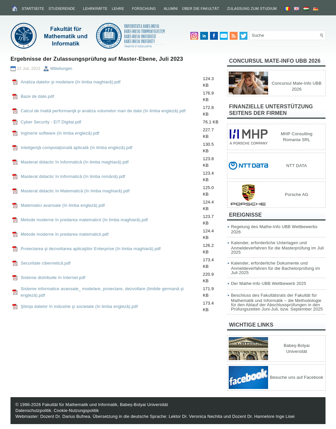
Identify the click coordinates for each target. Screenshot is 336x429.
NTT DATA (296, 165)
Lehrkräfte (95, 9)
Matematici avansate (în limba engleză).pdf (63, 205)
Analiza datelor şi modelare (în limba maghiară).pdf (70, 81)
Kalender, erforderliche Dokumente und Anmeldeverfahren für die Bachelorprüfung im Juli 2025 (275, 268)
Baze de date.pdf (37, 96)
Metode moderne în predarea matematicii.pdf (65, 234)
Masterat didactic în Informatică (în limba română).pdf (73, 176)
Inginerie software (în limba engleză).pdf (60, 133)
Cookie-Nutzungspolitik (76, 410)
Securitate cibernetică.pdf (46, 263)
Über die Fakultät (200, 9)
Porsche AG (296, 194)
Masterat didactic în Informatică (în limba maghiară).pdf (75, 162)
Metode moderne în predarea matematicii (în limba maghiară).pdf (84, 219)
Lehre (118, 9)
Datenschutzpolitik (33, 410)
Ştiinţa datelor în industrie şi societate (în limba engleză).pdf (79, 306)
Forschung (144, 9)
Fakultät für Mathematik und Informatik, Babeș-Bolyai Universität (105, 404)
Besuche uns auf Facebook (296, 377)
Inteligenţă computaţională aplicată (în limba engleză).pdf (76, 147)
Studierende (62, 9)
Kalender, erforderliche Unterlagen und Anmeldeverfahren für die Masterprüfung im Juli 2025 (277, 247)
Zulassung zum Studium (252, 9)
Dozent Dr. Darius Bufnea (65, 416)
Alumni (171, 9)
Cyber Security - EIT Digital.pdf (51, 121)
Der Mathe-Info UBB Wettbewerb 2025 (268, 283)
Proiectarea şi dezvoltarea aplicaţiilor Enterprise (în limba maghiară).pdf (91, 248)
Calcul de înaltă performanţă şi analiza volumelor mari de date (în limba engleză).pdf (103, 110)
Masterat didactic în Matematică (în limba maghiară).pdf (75, 190)
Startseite (33, 9)
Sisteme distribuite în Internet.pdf (53, 277)
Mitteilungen (61, 68)
